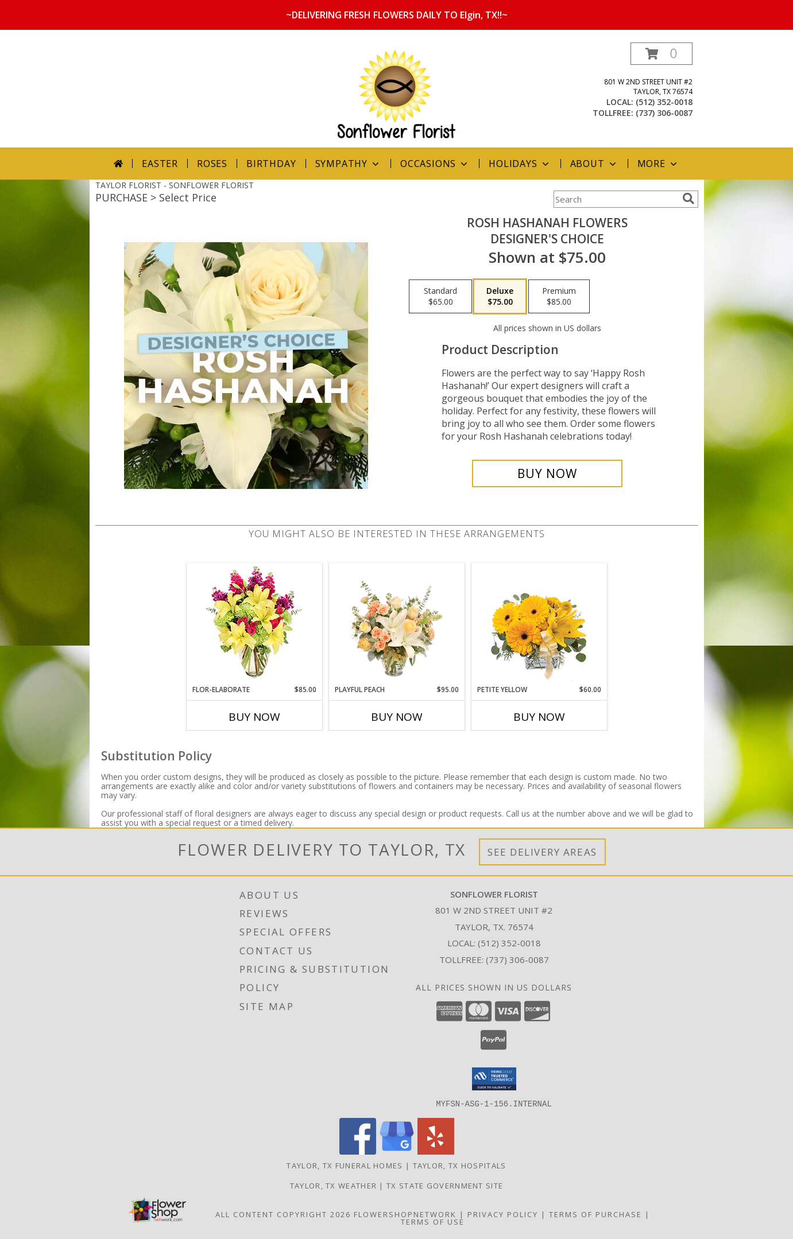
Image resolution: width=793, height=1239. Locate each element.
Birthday (271, 163)
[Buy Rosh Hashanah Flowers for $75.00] (547, 473)
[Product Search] (615, 199)
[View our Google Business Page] (396, 1150)
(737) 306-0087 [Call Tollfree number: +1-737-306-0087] (517, 959)
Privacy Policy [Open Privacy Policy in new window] (502, 1214)
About (594, 163)
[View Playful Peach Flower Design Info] (396, 624)
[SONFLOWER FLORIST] (396, 95)
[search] (688, 198)
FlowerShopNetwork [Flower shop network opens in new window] (405, 1214)
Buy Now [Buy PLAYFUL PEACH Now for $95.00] (397, 716)
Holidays (520, 163)
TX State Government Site (444, 1185)
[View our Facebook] (357, 1150)
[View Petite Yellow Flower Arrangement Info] (539, 624)
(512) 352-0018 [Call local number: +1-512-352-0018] (664, 101)
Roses (212, 163)
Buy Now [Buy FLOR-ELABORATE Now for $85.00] (254, 716)
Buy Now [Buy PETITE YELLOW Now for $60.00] (539, 716)
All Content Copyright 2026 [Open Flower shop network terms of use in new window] (283, 1214)
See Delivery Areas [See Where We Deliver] (542, 852)
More (658, 163)
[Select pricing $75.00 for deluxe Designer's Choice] (499, 296)
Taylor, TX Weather (333, 1185)
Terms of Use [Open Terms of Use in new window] (433, 1221)
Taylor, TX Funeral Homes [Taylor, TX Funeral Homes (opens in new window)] (345, 1165)
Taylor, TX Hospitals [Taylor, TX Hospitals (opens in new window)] (459, 1165)
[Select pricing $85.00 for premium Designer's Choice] (559, 296)
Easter (160, 163)
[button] (661, 53)
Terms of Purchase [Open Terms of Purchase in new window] (595, 1214)
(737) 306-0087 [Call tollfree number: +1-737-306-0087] (664, 112)
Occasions (435, 163)
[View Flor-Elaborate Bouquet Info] (254, 624)
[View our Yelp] (435, 1150)
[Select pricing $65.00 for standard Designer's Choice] (440, 296)
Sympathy (348, 163)
